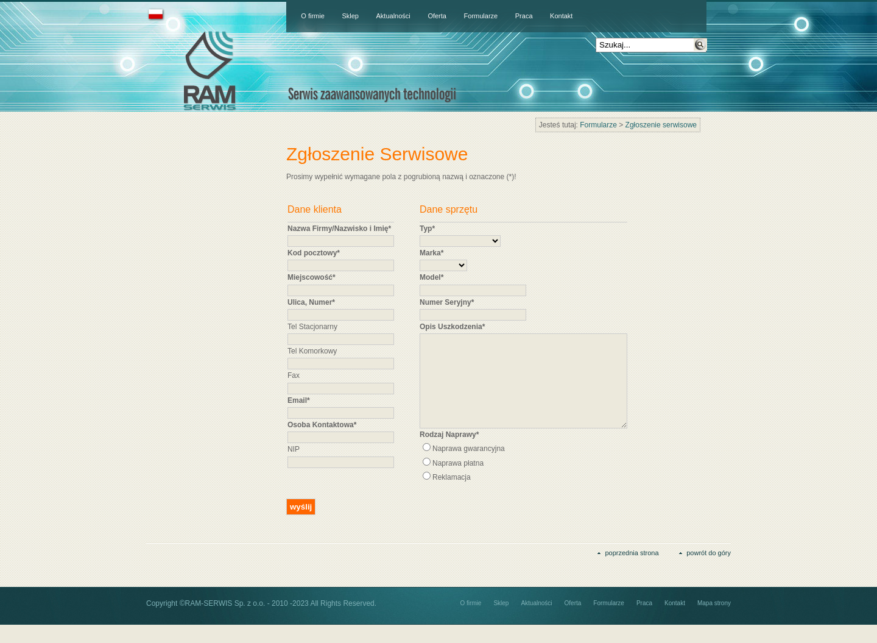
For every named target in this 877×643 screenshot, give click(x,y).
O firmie (313, 16)
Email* (298, 400)
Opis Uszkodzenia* (452, 326)
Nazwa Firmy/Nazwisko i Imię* (339, 228)
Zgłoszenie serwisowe (661, 125)
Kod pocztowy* (313, 253)
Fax (293, 375)
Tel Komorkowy (312, 351)
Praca (524, 16)
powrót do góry (708, 571)
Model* (431, 277)
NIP (293, 449)
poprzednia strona (631, 571)
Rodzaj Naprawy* (449, 453)
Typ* (427, 228)
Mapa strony (714, 621)
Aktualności (393, 16)
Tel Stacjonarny (312, 326)
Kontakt (561, 16)
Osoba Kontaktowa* (321, 425)
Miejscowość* (311, 277)
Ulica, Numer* (311, 302)
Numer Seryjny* (447, 302)
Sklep (350, 16)
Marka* (431, 253)
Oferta (437, 16)
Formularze (481, 16)
